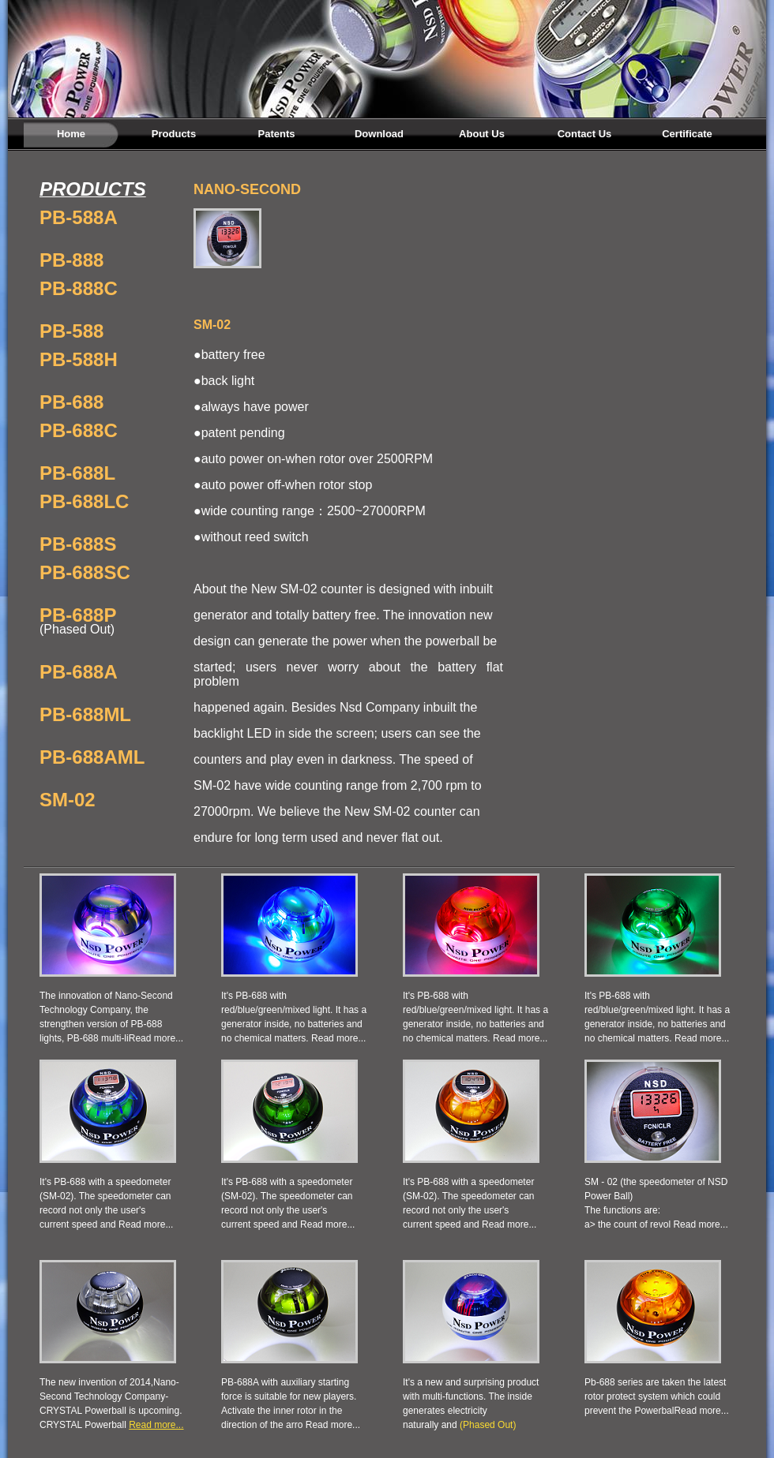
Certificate (687, 134)
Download (379, 134)
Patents (276, 134)
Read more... (156, 1038)
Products (174, 134)
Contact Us (585, 134)
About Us (482, 134)
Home (71, 134)
